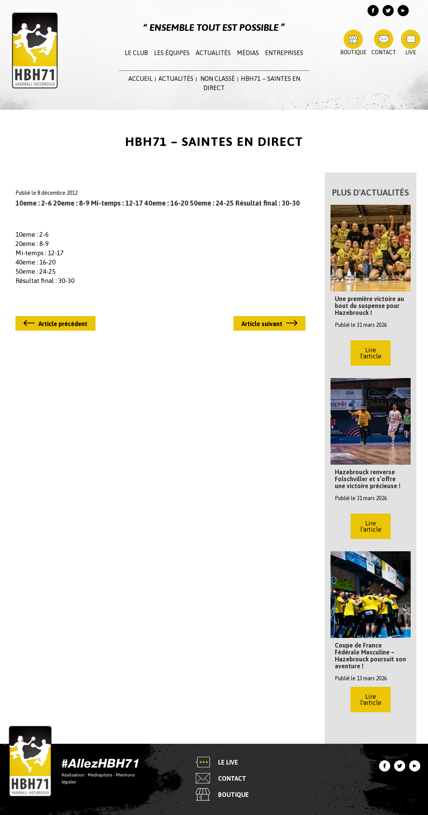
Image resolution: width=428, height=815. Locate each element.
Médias (248, 52)
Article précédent (63, 323)
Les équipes (172, 52)
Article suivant (262, 323)
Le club (136, 52)
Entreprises (284, 52)
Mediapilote (100, 775)
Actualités (213, 52)
